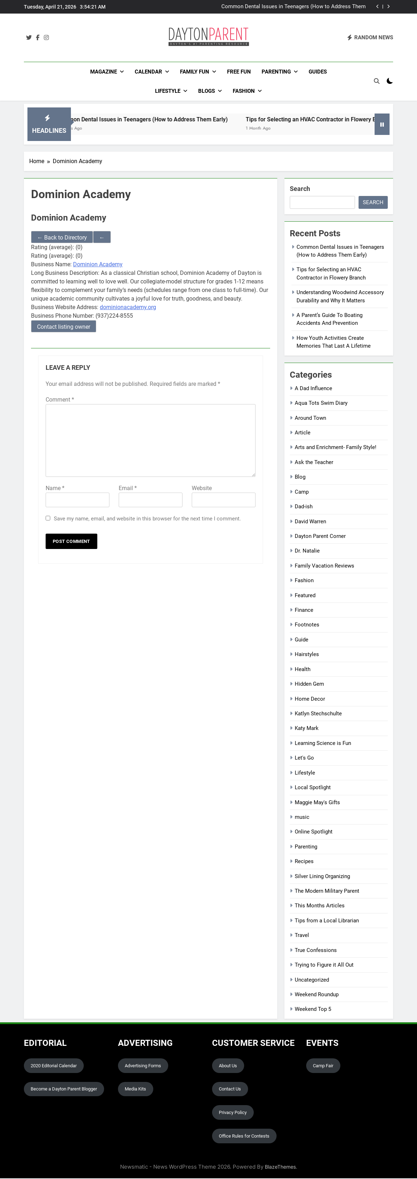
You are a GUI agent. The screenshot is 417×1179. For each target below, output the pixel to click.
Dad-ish (304, 507)
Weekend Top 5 (313, 1010)
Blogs (206, 91)
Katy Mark (307, 729)
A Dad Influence (313, 389)
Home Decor (310, 699)
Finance (304, 611)
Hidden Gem (309, 684)
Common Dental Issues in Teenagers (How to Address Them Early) (293, 7)
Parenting (276, 72)
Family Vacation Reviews (324, 566)
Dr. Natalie (307, 551)
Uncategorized (312, 980)
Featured (305, 596)
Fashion (244, 91)
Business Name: (51, 265)
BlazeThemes (280, 1167)
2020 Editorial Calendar (54, 1066)
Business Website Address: (64, 307)
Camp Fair (323, 1066)
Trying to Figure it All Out (324, 965)
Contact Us (230, 1089)
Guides (318, 72)
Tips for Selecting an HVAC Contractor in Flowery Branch (333, 119)
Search (300, 189)
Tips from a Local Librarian (327, 921)
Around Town (310, 418)
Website (202, 488)
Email (128, 488)
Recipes (304, 862)
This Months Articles (320, 906)
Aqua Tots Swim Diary (321, 403)
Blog (300, 477)
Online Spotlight (314, 832)
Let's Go (304, 758)
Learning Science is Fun (323, 743)
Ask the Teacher (314, 462)
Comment (60, 400)
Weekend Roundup (317, 995)
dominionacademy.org (128, 307)
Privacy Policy (233, 1113)
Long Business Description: (65, 273)
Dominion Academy (98, 265)
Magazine (103, 72)
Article (302, 433)
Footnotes (307, 625)
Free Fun (239, 72)
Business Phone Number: (62, 316)
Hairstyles (307, 655)
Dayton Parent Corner (320, 537)
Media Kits (135, 1089)
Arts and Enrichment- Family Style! (335, 448)
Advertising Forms (143, 1066)
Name (55, 488)
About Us (228, 1066)
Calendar (148, 72)
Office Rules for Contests (244, 1136)
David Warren (310, 522)
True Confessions (316, 950)
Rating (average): (52, 248)
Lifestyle (167, 91)
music (302, 818)
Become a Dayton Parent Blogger (64, 1089)
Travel (302, 936)
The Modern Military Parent (327, 891)
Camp (302, 492)
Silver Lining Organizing (322, 876)
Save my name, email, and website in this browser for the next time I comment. (147, 519)
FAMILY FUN (194, 72)
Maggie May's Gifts (317, 803)
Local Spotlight (313, 788)
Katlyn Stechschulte (318, 714)
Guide (301, 640)
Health (302, 669)
